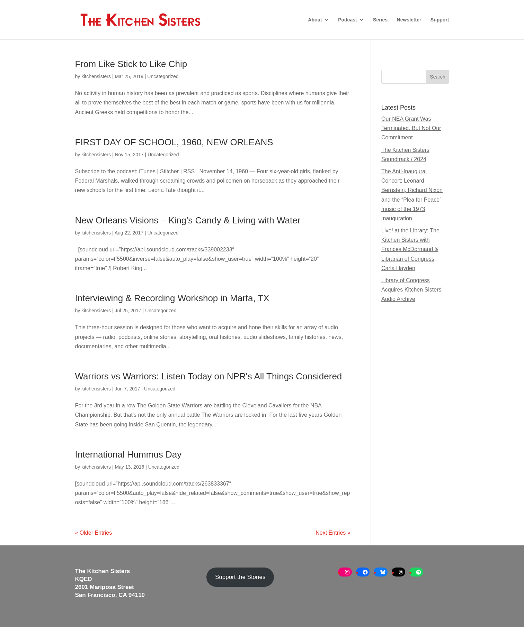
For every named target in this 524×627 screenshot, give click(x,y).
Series (380, 19)
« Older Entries (93, 533)
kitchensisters (96, 76)
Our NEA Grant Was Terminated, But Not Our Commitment (411, 128)
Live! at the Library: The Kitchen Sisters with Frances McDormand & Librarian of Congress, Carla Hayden (410, 249)
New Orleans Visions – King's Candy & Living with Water (188, 220)
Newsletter (409, 19)
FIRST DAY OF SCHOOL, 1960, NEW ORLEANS (174, 142)
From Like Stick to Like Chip (131, 64)
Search (437, 77)
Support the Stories (240, 577)
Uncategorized (162, 76)
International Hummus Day (128, 454)
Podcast (347, 19)
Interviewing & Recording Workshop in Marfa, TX (172, 298)
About (315, 19)
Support (439, 19)
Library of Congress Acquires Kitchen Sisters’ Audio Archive (412, 289)
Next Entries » (333, 533)
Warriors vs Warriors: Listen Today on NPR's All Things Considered (208, 376)
